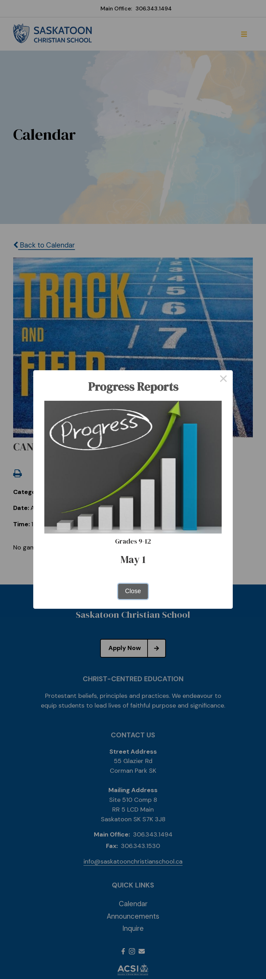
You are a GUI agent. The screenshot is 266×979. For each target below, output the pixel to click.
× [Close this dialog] (223, 379)
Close (133, 591)
